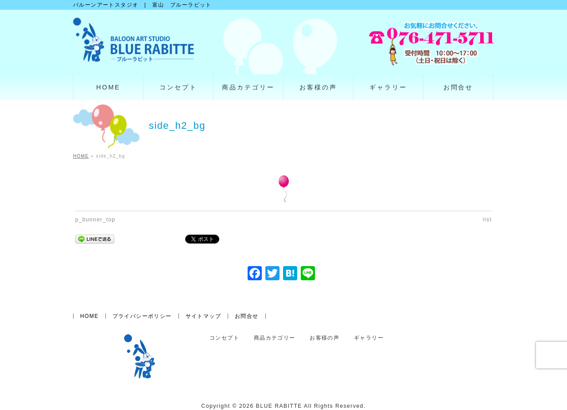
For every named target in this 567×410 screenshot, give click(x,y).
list (487, 220)
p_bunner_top (95, 220)
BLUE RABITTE (279, 406)
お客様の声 (324, 338)
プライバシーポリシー (142, 316)
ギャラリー (369, 338)
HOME (89, 316)
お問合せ (247, 316)
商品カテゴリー (274, 338)
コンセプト (224, 338)
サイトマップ (203, 316)
